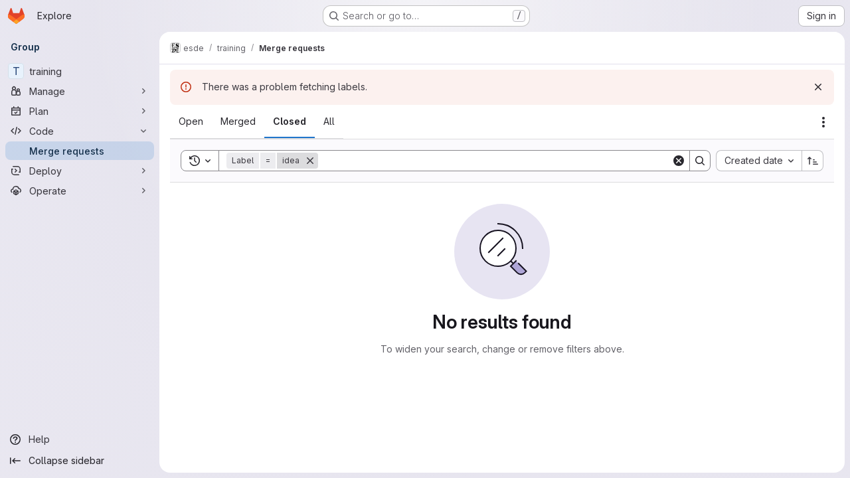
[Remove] (310, 161)
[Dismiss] (818, 87)
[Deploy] (79, 170)
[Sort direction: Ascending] (812, 160)
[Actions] (823, 122)
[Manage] (79, 91)
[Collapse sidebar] (79, 460)
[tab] (191, 121)
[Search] (495, 161)
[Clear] (679, 161)
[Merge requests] (79, 150)
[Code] (79, 130)
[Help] (79, 439)
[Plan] (79, 111)
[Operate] (79, 190)
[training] (79, 71)
